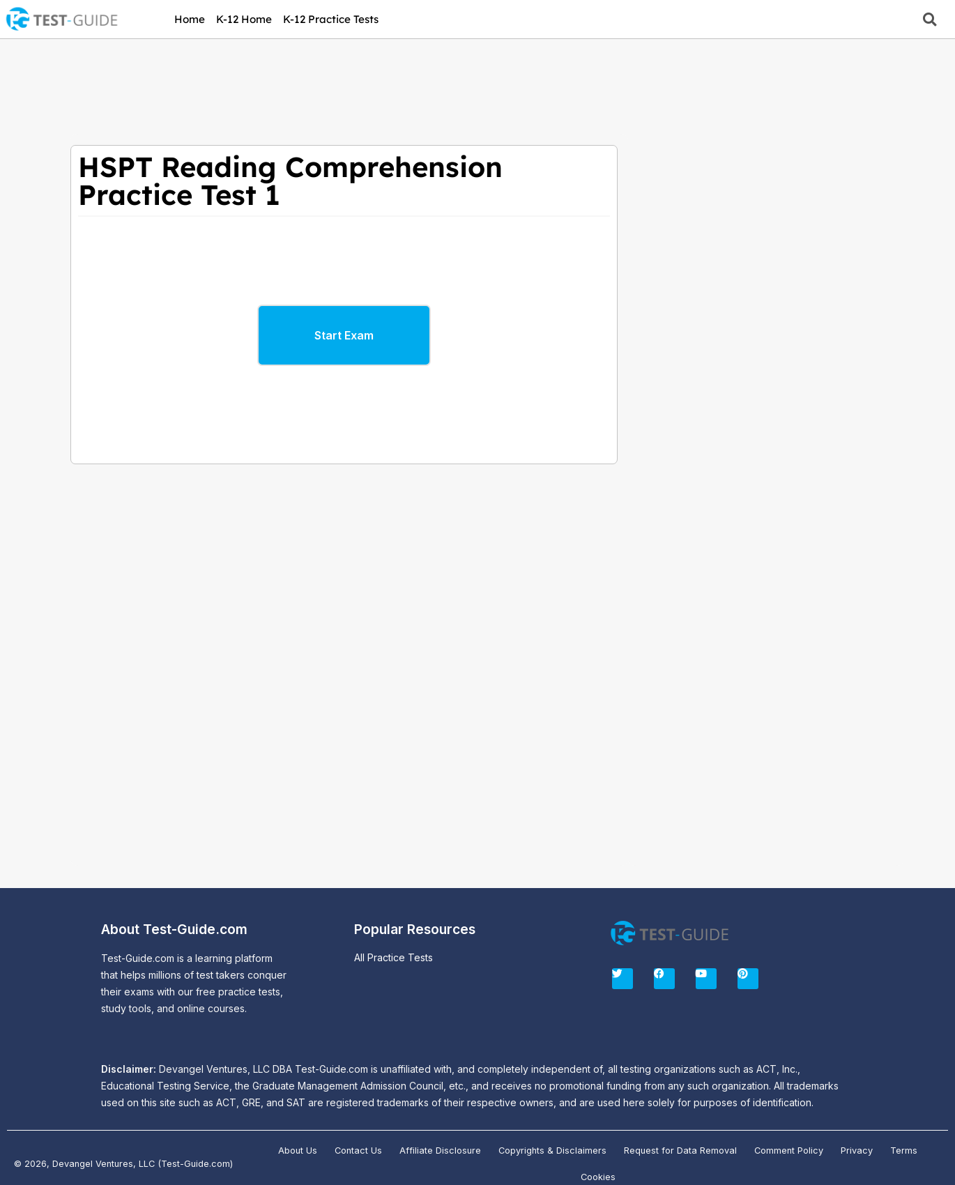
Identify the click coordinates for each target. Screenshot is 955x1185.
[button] (929, 19)
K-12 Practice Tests (331, 19)
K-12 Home (244, 19)
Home (189, 19)
